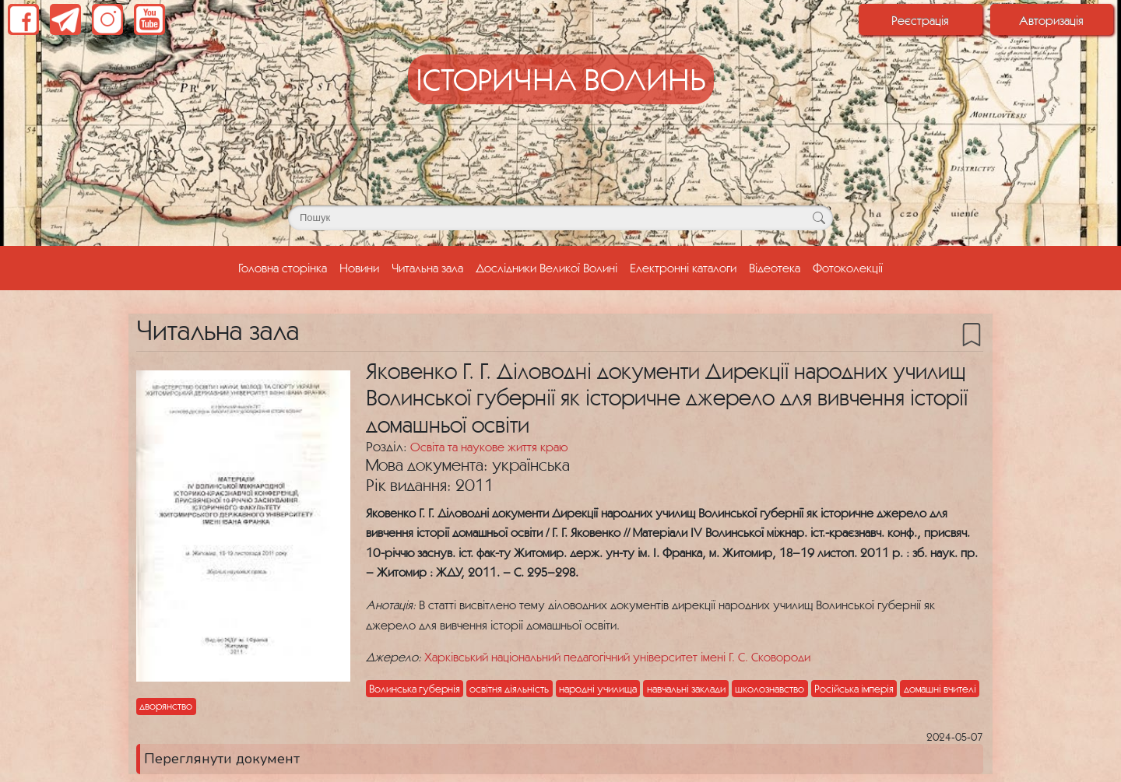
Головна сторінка (285, 266)
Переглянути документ (222, 758)
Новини (359, 268)
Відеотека (774, 268)
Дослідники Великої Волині (546, 268)
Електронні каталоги (683, 268)
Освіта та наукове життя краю (489, 447)
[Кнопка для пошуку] (818, 217)
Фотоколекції (848, 268)
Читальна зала (427, 268)
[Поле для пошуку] (560, 217)
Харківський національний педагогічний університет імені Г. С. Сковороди (617, 657)
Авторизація (1051, 20)
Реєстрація (920, 20)
